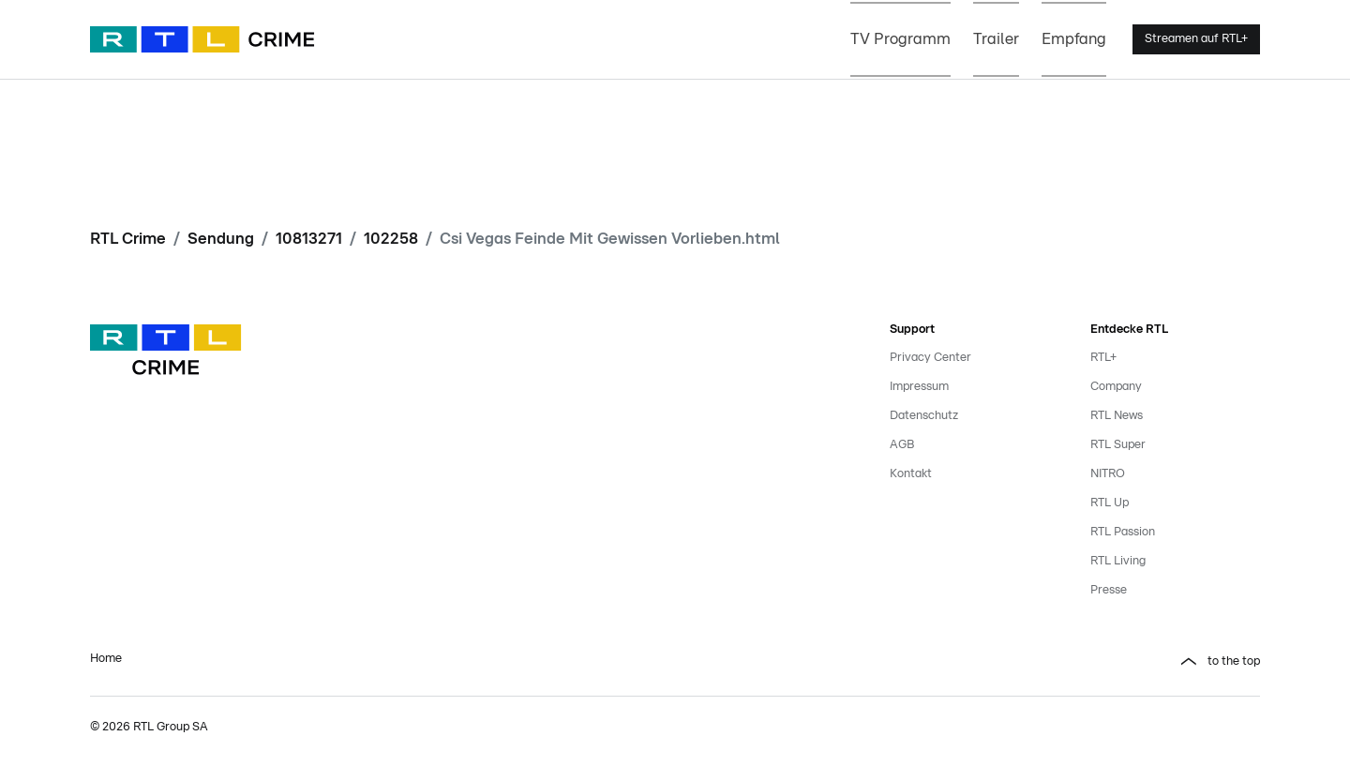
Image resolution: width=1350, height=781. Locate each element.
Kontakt (911, 474)
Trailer (996, 39)
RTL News (1116, 416)
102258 (391, 239)
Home (106, 659)
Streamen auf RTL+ (1196, 39)
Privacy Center (930, 358)
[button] (975, 662)
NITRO (1107, 474)
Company (1116, 387)
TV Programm (900, 39)
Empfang (1074, 39)
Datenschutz (924, 416)
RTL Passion (1122, 532)
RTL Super (1118, 445)
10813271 (309, 239)
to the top (1234, 661)
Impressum (919, 387)
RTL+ (1103, 358)
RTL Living (1118, 561)
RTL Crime (128, 239)
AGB (902, 445)
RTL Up (1109, 503)
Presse (1108, 590)
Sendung (221, 239)
